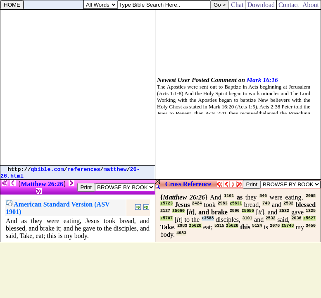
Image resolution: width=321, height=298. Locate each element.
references (83, 169)
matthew (115, 169)
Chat (237, 4)
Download (260, 4)
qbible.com (47, 169)
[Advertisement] (77, 87)
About (311, 4)
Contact (289, 4)
